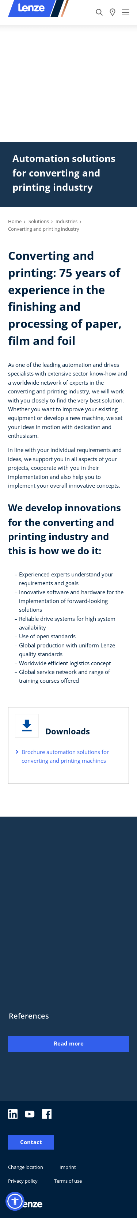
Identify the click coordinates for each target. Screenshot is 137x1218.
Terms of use (68, 1181)
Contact (31, 1142)
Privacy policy (23, 1181)
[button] (15, 1201)
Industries (66, 221)
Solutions (38, 221)
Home (15, 221)
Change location (25, 1167)
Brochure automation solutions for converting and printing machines (65, 756)
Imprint (68, 1167)
